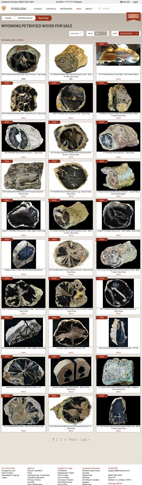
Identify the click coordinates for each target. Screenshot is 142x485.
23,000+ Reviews (69, 2)
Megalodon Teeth (66, 473)
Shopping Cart (8, 470)
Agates (85, 482)
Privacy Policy (34, 480)
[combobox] (128, 33)
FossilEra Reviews (35, 477)
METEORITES (66, 9)
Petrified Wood (65, 482)
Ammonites (63, 477)
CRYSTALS (51, 9)
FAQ (29, 473)
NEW (78, 9)
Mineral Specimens (91, 470)
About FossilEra (34, 470)
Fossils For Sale (65, 468)
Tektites (85, 477)
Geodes (85, 473)
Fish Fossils (63, 475)
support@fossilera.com (119, 470)
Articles (31, 482)
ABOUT (88, 9)
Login (135, 2)
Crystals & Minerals (91, 468)
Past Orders (7, 473)
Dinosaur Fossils (65, 480)
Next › (73, 440)
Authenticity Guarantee (38, 475)
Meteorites (87, 475)
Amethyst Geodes (90, 480)
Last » (84, 440)
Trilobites (62, 470)
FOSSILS (38, 9)
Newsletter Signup (10, 475)
